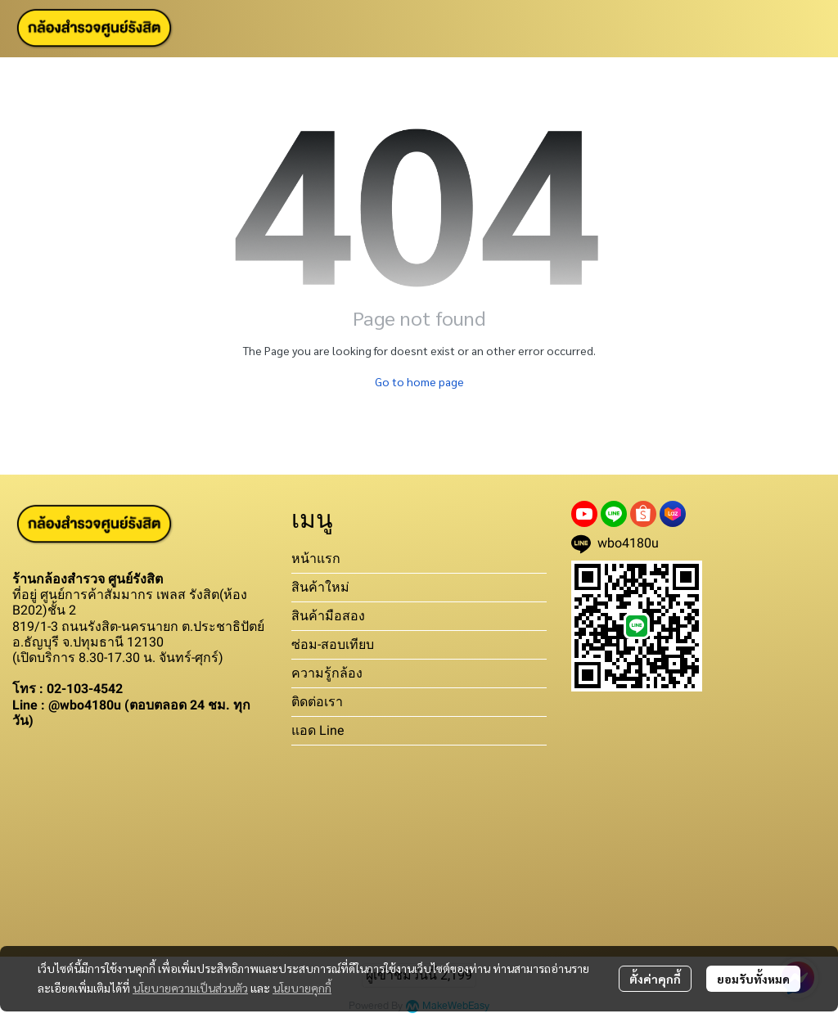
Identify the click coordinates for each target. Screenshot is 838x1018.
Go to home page (419, 381)
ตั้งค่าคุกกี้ (655, 978)
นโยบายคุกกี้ (302, 987)
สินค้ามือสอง (328, 616)
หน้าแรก (315, 558)
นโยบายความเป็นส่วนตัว (190, 987)
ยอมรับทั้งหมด (753, 978)
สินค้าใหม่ (320, 587)
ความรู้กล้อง (327, 673)
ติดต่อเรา (317, 701)
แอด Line (317, 730)
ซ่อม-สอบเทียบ (332, 644)
